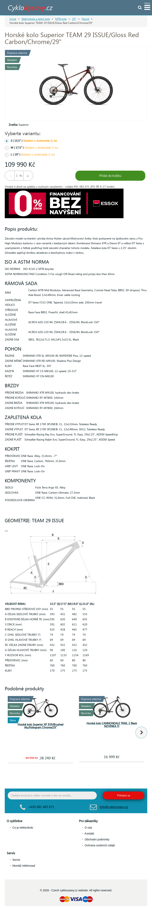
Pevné (85, 19)
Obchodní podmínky (97, 839)
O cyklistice (14, 821)
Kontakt (89, 833)
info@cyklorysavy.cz (114, 807)
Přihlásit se (123, 795)
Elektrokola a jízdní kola (36, 19)
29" (74, 19)
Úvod (13, 19)
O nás (88, 827)
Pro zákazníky (88, 821)
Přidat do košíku (110, 175)
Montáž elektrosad (23, 865)
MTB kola (60, 19)
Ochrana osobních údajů (100, 845)
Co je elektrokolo (22, 827)
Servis (11, 853)
